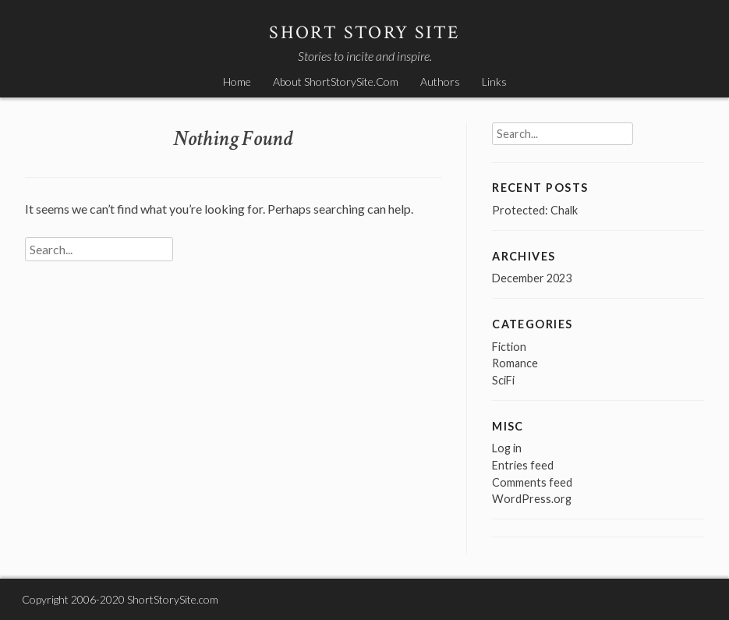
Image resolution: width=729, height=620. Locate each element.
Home (237, 81)
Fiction (509, 346)
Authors (440, 81)
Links (494, 81)
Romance (515, 363)
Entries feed (523, 465)
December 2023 (532, 278)
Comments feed (532, 482)
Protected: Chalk (535, 210)
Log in (507, 448)
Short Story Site (364, 32)
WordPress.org (532, 498)
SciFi (503, 380)
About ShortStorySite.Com (335, 81)
